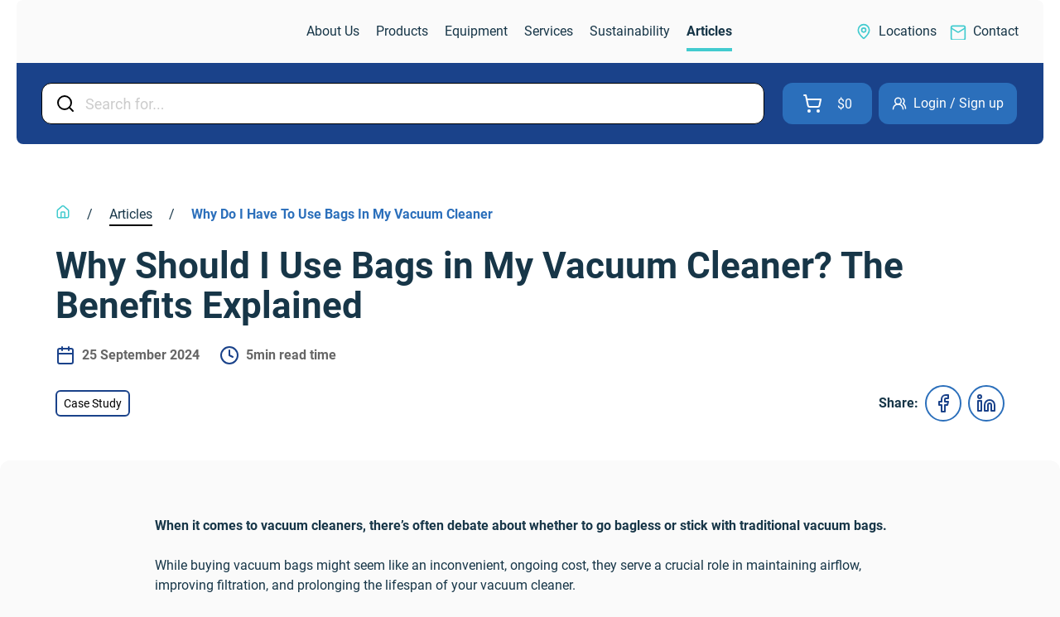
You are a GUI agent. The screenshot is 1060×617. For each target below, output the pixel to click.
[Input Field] (419, 103)
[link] (111, 31)
